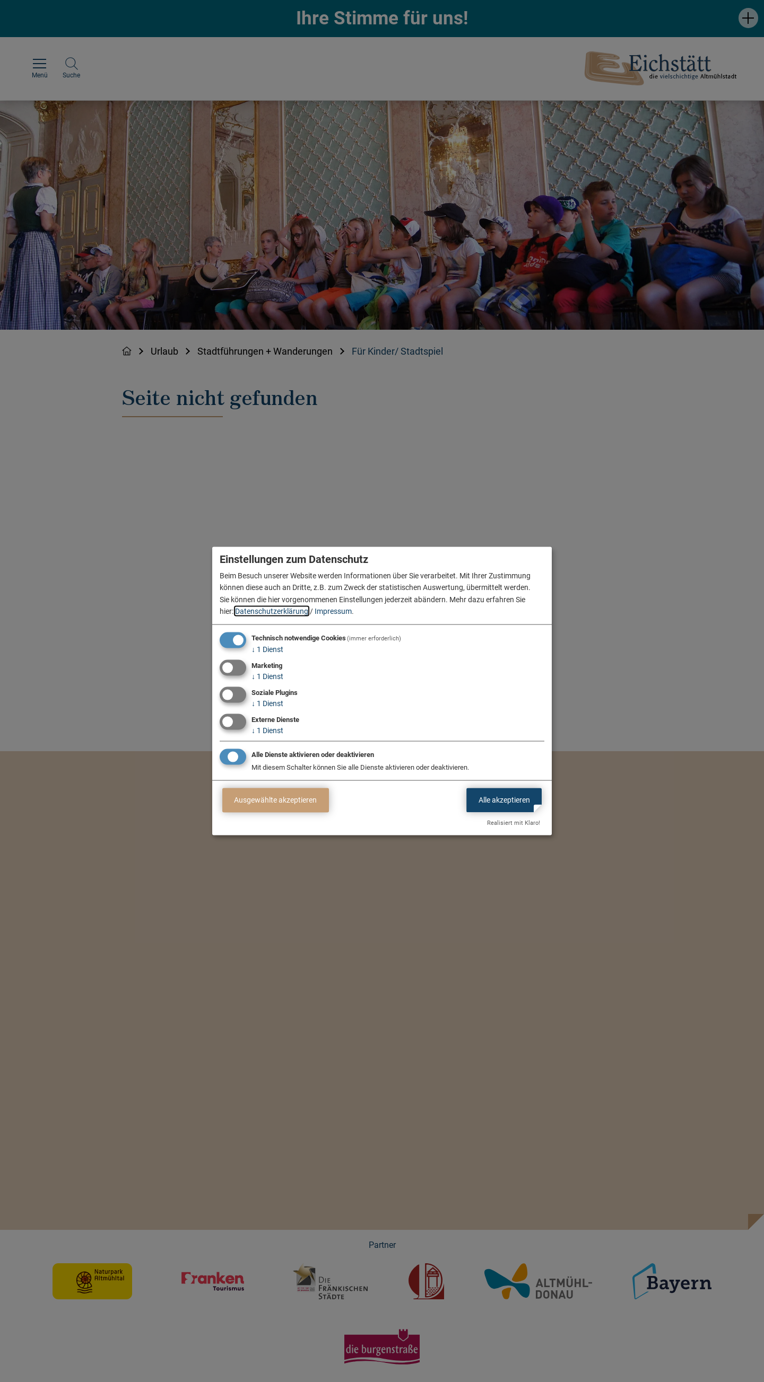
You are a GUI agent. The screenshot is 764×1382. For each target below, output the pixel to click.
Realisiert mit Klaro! (513, 823)
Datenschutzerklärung (271, 611)
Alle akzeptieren (504, 800)
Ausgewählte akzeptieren (275, 800)
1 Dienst (267, 649)
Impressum (333, 611)
